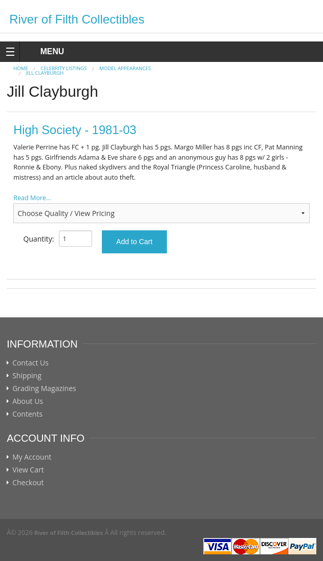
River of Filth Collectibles (76, 19)
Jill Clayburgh (45, 73)
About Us (27, 401)
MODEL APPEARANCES (125, 68)
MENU (42, 51)
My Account (31, 457)
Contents (27, 414)
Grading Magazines (44, 388)
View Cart (28, 469)
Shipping (26, 375)
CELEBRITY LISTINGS (63, 68)
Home (20, 68)
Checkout (28, 482)
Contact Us (30, 363)
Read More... (32, 197)
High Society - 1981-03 (74, 130)
